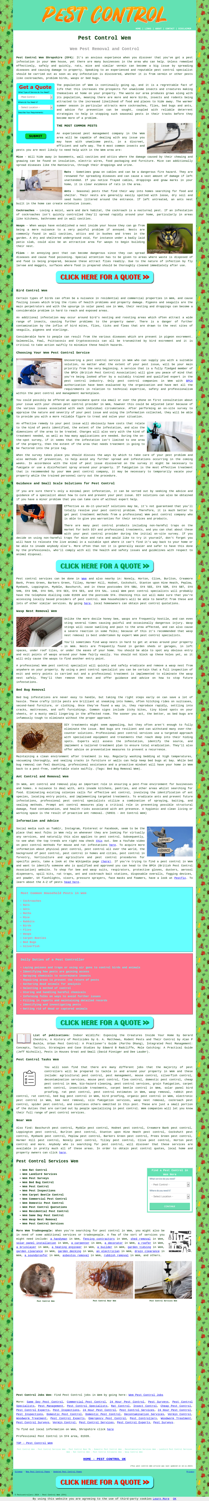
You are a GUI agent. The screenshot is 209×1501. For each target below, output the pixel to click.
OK (174, 1498)
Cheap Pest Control (176, 1406)
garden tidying (139, 1247)
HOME (138, 28)
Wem (84, 578)
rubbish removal (116, 1255)
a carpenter (80, 1243)
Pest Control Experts (33, 1410)
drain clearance (147, 1251)
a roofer (144, 1243)
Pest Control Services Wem (47, 1161)
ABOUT (158, 28)
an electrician (108, 1251)
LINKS (148, 28)
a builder (104, 1247)
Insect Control (145, 1406)
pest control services (66, 1112)
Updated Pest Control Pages (67, 1472)
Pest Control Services (137, 1410)
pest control (26, 1100)
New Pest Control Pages (38, 1472)
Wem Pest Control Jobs (146, 1395)
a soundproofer (36, 1255)
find (28, 1127)
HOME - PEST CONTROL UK (104, 1459)
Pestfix (180, 878)
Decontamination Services (144, 1414)
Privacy (190, 1472)
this (99, 840)
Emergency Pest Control (107, 1418)
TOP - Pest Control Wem (34, 1443)
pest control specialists (148, 591)
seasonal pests (131, 113)
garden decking (69, 1251)
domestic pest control (163, 1079)
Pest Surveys (158, 1401)
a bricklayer (26, 1247)
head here (71, 882)
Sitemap (18, 1472)
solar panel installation (36, 1243)
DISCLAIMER (184, 28)
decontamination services (64, 1079)
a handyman (58, 1238)
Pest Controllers (143, 1418)
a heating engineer (67, 1247)
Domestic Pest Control (64, 1414)
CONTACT (169, 28)
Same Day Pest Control (45, 1401)
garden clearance (29, 1251)
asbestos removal (76, 1255)
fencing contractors (99, 1238)
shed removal (141, 1238)
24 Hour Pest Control (127, 1401)
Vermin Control (179, 1414)
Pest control (26, 578)
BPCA (189, 380)
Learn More (161, 1498)
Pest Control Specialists (87, 1406)
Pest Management (50, 1406)
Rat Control (120, 1406)
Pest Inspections (66, 1410)
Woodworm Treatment (31, 1418)
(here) (106, 861)
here (87, 603)
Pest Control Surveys (32, 1422)
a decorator (114, 1243)
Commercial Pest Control (86, 1401)
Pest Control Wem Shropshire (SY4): (45, 57)
